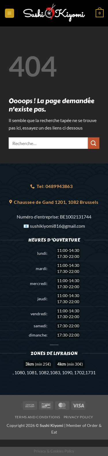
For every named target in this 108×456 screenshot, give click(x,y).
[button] (9, 13)
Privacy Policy (79, 417)
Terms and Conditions (37, 417)
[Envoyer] (93, 143)
